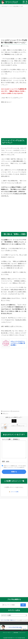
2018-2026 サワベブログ (13, 637)
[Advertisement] (14, 23)
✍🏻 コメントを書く (14, 491)
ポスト (14, 421)
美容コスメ (5, 413)
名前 (6, 461)
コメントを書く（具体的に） (11, 439)
